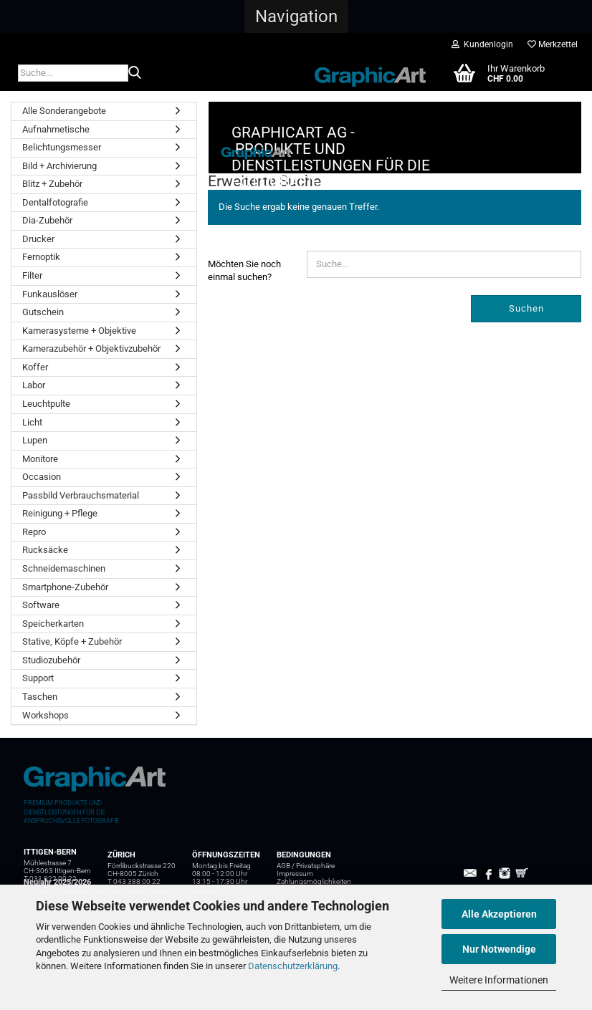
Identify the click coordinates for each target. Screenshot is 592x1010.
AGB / (286, 866)
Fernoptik (41, 256)
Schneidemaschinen (63, 568)
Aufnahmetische (56, 129)
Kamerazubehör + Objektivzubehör (91, 348)
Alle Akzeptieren (499, 914)
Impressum (295, 873)
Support (38, 678)
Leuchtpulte (46, 403)
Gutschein (43, 312)
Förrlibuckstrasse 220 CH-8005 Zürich (142, 869)
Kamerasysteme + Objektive (79, 330)
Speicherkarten (53, 623)
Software (40, 605)
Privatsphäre (315, 866)
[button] (296, 16)
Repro (34, 531)
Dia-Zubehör (47, 220)
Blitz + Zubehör (52, 183)
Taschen (39, 696)
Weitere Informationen (498, 980)
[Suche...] (134, 73)
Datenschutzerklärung (293, 966)
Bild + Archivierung (59, 165)
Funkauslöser (49, 294)
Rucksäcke (45, 549)
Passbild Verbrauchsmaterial (80, 495)
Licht (32, 422)
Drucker (38, 239)
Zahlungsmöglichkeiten (314, 881)
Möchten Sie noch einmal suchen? (244, 342)
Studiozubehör (51, 660)
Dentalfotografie (55, 202)
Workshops (45, 715)
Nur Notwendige (499, 949)
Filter (32, 275)
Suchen (526, 379)
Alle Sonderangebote (64, 110)
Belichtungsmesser (61, 147)
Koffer (35, 367)
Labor (33, 385)
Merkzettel (552, 44)
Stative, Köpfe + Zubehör (72, 641)
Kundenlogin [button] (482, 44)
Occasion (41, 476)
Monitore (40, 458)
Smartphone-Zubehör (65, 587)
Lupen (34, 440)
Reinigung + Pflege (59, 513)
